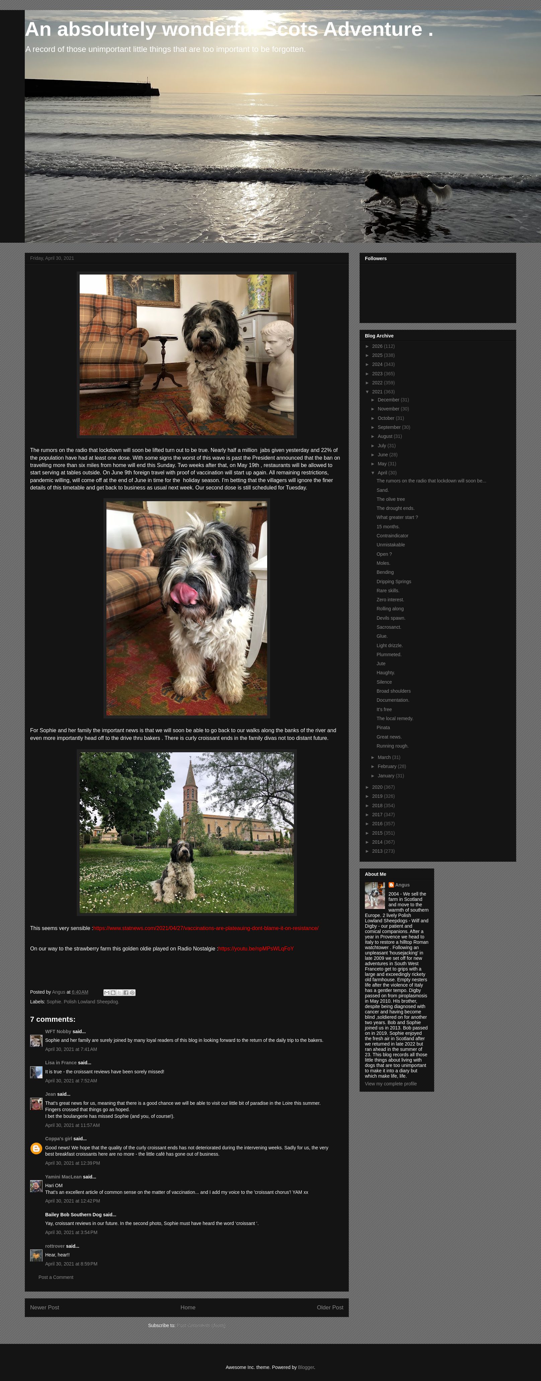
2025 (378, 355)
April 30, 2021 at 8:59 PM (71, 1264)
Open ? (384, 554)
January (387, 775)
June (383, 454)
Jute (381, 663)
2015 (378, 833)
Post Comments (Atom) (201, 1325)
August (385, 436)
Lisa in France (61, 1062)
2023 (378, 373)
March (385, 757)
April (383, 472)
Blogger (306, 1367)
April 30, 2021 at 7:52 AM (71, 1080)
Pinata (383, 727)
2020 (378, 787)
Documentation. (393, 700)
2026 (378, 346)
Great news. (389, 737)
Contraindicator (392, 535)
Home (188, 1307)
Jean (50, 1094)
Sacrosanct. (389, 627)
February (388, 766)
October (387, 418)
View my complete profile (391, 1083)
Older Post (330, 1307)
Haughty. (386, 672)
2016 (378, 823)
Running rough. (393, 746)
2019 (378, 796)
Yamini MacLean (63, 1176)
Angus (402, 885)
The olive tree (391, 499)
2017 (378, 814)
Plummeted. (389, 654)
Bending (385, 572)
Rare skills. (388, 590)
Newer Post (44, 1307)
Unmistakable (391, 544)
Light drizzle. (390, 645)
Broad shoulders (394, 691)
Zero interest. (390, 599)
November (389, 408)
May (383, 463)
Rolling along (390, 608)
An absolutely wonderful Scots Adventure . (229, 29)
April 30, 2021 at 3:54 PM (71, 1232)
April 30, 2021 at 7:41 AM (71, 1049)
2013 (378, 851)
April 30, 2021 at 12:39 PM (72, 1163)
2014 (378, 842)
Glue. (382, 636)
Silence (384, 682)
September (390, 427)
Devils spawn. (391, 618)
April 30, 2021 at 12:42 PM (72, 1201)
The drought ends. (396, 508)
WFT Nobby (58, 1031)
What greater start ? (397, 517)
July (382, 445)
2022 (378, 382)
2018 (378, 805)
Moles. (383, 563)
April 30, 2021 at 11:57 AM (72, 1125)
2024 (378, 364)
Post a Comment (55, 1277)
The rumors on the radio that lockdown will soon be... (431, 480)
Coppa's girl (58, 1138)
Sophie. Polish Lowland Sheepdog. (83, 1001)
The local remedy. (395, 718)
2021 (378, 391)
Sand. (383, 490)
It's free (384, 709)
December (389, 399)
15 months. (388, 526)
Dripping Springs (394, 581)
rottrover (55, 1246)
